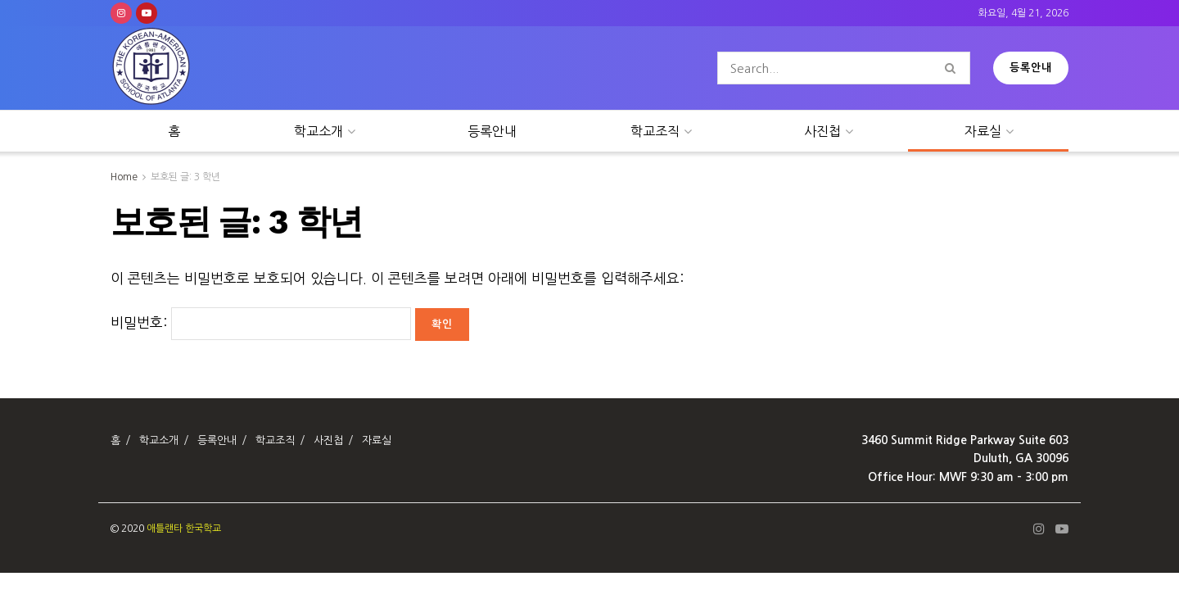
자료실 (982, 131)
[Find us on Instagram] (121, 13)
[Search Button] (953, 68)
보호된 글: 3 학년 (185, 177)
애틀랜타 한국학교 (184, 528)
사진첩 (822, 131)
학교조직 (655, 131)
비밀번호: (261, 322)
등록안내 (1031, 67)
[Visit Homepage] (151, 68)
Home (124, 177)
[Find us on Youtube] (146, 13)
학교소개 (318, 131)
